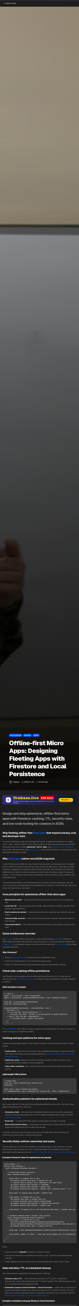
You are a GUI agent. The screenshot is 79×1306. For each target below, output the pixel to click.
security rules (35, 850)
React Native (11, 1029)
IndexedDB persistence (25, 979)
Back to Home (10, 3)
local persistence (67, 847)
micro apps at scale (12, 1117)
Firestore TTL (7, 944)
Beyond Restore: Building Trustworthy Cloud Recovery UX (27, 1295)
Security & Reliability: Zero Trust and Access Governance (52, 1152)
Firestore (55, 847)
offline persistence (18, 957)
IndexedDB (58, 939)
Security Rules (60, 944)
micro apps (39, 832)
